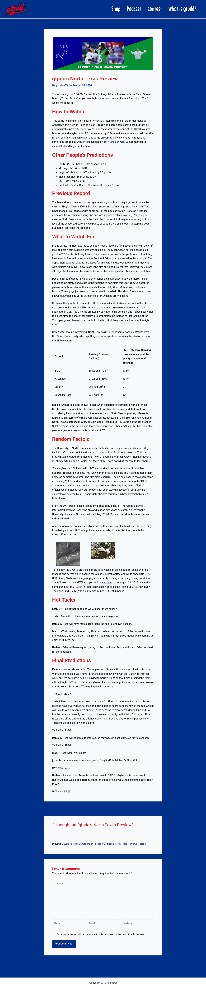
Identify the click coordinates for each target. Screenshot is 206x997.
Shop (93, 8)
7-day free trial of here (114, 141)
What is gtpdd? (179, 8)
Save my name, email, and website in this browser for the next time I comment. (101, 938)
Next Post (154, 808)
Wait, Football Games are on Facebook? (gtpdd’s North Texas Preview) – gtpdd (109, 843)
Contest (145, 8)
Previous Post (54, 808)
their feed (107, 582)
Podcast (118, 8)
